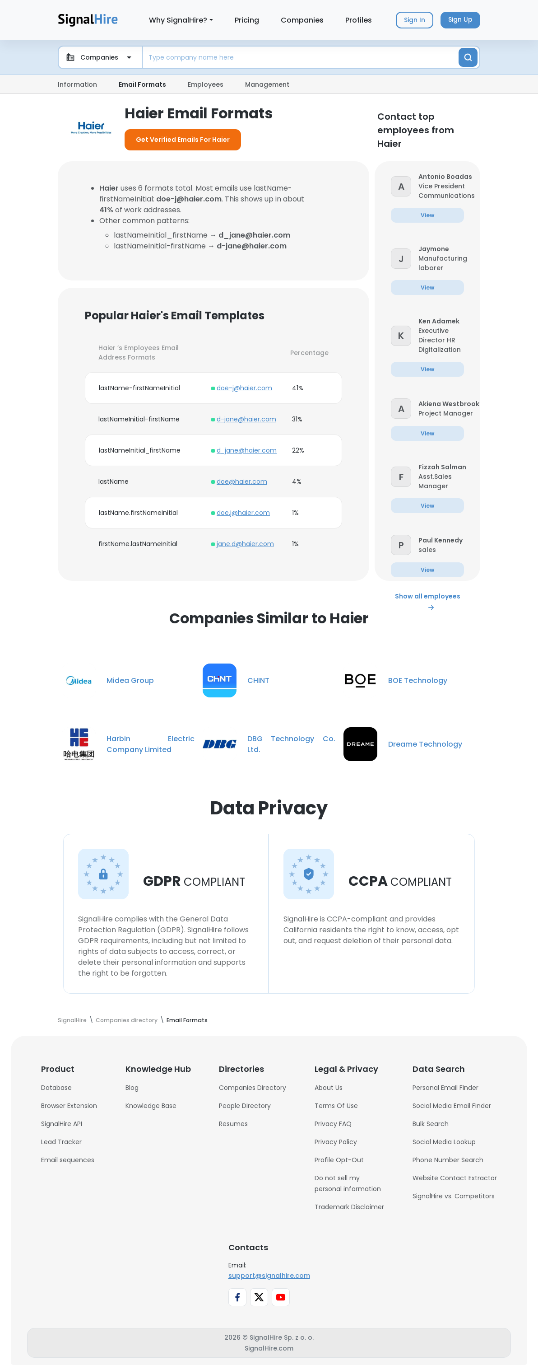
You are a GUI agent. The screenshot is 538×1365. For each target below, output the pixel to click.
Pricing (247, 20)
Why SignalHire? (178, 20)
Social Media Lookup (444, 1141)
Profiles (358, 20)
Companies (302, 20)
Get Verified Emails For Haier (183, 139)
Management (267, 84)
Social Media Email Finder (452, 1105)
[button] (401, 186)
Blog (132, 1087)
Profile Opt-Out (339, 1159)
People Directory (245, 1105)
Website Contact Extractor (455, 1178)
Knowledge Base (150, 1105)
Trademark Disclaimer (349, 1206)
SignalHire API (61, 1123)
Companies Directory (252, 1087)
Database (56, 1087)
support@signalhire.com (269, 1275)
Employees (205, 84)
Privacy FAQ (333, 1123)
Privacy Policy (336, 1141)
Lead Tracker (61, 1141)
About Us (329, 1087)
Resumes (233, 1123)
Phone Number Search (448, 1159)
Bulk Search (431, 1123)
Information (77, 84)
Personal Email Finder (445, 1087)
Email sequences (67, 1159)
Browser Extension (69, 1105)
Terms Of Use (336, 1105)
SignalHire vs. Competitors (454, 1196)
